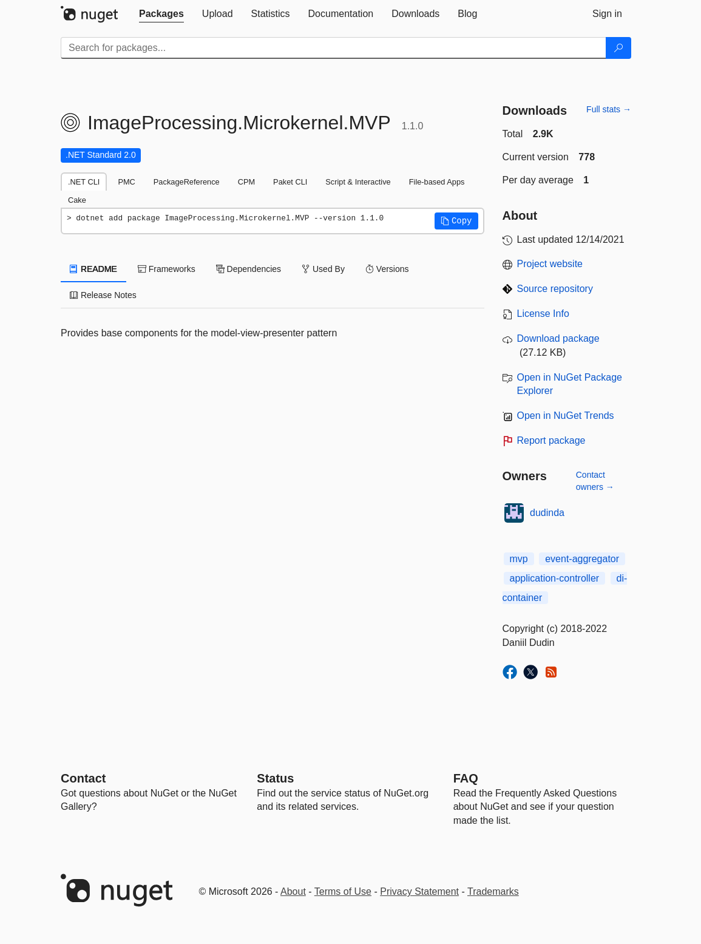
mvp (519, 559)
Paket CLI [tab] (290, 181)
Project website (550, 264)
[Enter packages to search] (333, 48)
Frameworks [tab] (166, 269)
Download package (558, 338)
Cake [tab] (77, 200)
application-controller (555, 578)
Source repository (555, 289)
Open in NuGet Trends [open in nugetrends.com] (565, 415)
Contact (83, 778)
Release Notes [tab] (103, 295)
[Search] (618, 48)
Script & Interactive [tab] (357, 181)
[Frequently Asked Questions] (465, 778)
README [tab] (93, 269)
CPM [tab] (246, 181)
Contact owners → (595, 481)
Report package (551, 440)
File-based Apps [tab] (437, 181)
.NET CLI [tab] (84, 181)
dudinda (547, 513)
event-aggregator (582, 559)
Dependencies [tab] (248, 269)
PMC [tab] (126, 181)
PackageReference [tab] (187, 181)
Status (275, 778)
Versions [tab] (387, 269)
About (293, 891)
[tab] (161, 14)
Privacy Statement (419, 891)
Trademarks (493, 891)
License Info (543, 313)
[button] (456, 220)
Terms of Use (342, 891)
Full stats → (608, 109)
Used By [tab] (323, 269)
